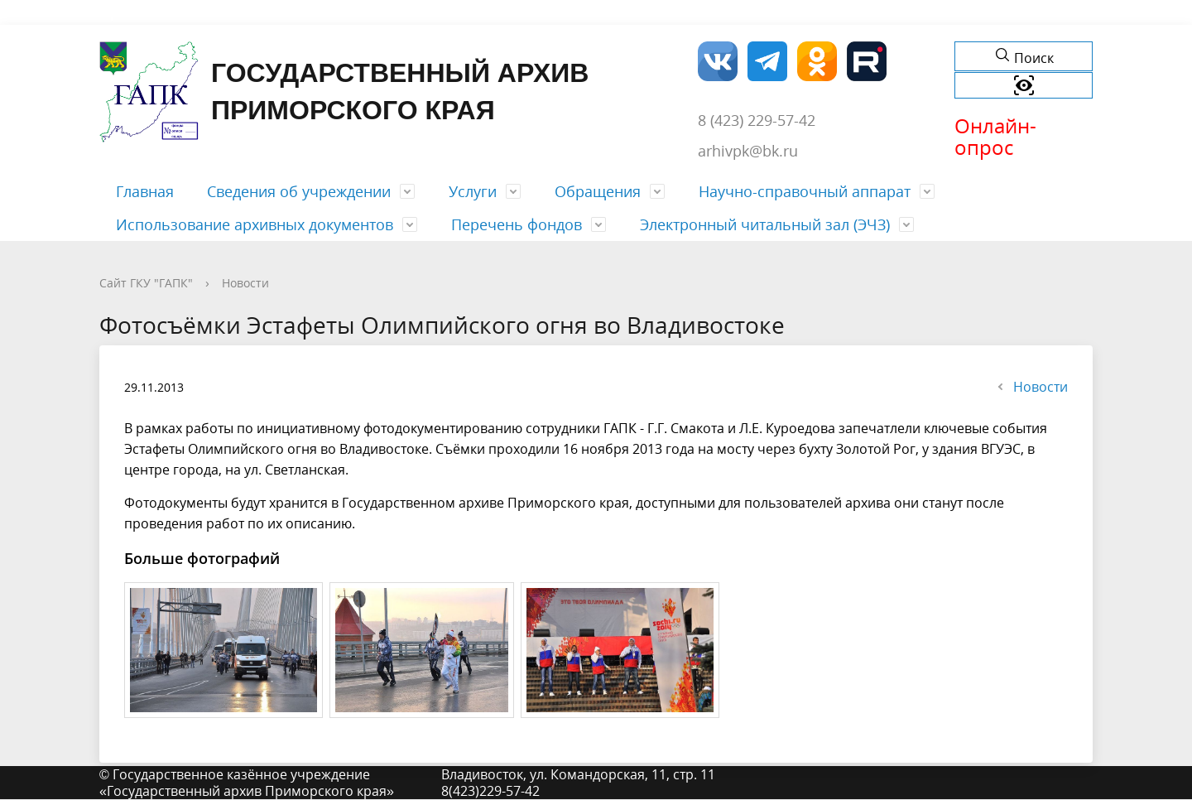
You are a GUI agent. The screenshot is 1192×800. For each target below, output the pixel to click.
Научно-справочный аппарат (805, 191)
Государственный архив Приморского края (344, 91)
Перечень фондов (516, 224)
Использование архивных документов (254, 224)
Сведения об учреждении (299, 191)
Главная (145, 191)
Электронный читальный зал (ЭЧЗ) (765, 224)
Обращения (598, 191)
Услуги (473, 191)
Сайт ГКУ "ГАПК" (146, 283)
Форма (113, 12)
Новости (245, 283)
